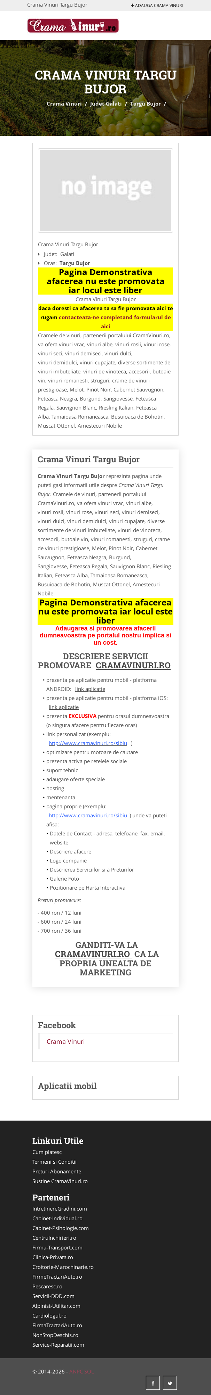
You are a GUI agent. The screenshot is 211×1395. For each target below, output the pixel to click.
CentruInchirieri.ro (54, 1238)
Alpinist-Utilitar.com (56, 1306)
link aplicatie (90, 688)
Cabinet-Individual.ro (57, 1218)
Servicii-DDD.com (53, 1296)
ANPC (76, 1371)
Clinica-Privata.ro (52, 1257)
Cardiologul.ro (49, 1315)
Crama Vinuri (64, 103)
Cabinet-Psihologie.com (60, 1228)
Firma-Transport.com (57, 1247)
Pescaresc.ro (47, 1286)
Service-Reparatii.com (58, 1345)
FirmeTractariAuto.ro (57, 1276)
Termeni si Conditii (54, 1161)
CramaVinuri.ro (93, 953)
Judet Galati (106, 103)
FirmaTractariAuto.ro (57, 1325)
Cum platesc (47, 1152)
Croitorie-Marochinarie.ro (63, 1267)
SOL (89, 1371)
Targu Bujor (145, 103)
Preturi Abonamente (56, 1171)
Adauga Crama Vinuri (157, 5)
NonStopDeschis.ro (55, 1335)
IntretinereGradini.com (59, 1208)
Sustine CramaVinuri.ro (60, 1181)
